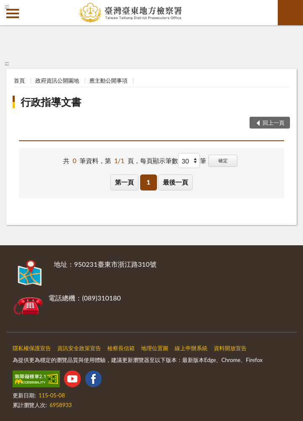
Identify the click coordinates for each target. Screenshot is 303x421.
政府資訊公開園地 (57, 80)
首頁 (19, 80)
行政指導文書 (51, 102)
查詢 (290, 12)
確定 (223, 160)
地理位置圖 (154, 348)
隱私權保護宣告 (32, 348)
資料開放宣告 (230, 348)
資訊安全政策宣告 (79, 348)
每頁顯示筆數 (159, 160)
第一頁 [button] (124, 182)
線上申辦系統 (191, 348)
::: (7, 6)
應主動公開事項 (108, 80)
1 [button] (148, 182)
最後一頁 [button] (175, 182)
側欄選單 (12, 13)
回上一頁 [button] (273, 122)
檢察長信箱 (121, 348)
